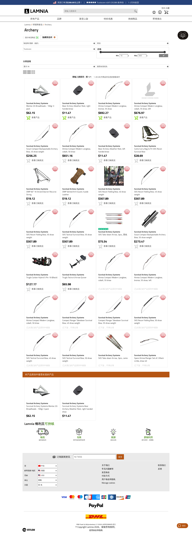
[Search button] (135, 11)
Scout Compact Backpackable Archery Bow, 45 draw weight (42, 150)
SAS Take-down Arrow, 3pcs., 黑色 (112, 234)
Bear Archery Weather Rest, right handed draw (76, 107)
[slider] (101, 52)
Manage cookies (108, 482)
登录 (163, 8)
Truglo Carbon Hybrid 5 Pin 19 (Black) (41, 277)
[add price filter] (163, 55)
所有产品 (34, 18)
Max (136, 55)
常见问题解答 (108, 468)
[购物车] (166, 12)
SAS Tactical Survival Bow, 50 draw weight (77, 359)
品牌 (59, 18)
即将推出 (157, 18)
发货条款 (106, 472)
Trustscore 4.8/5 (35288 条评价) (105, 2)
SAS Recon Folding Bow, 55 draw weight (40, 236)
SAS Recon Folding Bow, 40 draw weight (112, 193)
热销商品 (132, 18)
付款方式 (106, 475)
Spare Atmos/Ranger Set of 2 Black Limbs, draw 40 (149, 359)
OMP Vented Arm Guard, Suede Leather (75, 193)
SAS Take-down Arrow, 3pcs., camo (113, 358)
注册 (167, 8)
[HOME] (36, 11)
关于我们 (106, 465)
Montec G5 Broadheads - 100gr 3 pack (40, 107)
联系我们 (162, 465)
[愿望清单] (154, 12)
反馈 (160, 468)
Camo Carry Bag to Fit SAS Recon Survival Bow (148, 150)
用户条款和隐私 (108, 479)
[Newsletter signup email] (94, 456)
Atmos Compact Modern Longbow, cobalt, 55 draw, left (148, 107)
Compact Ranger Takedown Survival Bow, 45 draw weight (77, 322)
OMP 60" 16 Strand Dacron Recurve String (41, 193)
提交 (120, 456)
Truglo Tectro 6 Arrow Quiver (74, 277)
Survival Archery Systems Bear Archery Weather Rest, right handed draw (77, 409)
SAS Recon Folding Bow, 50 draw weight (148, 322)
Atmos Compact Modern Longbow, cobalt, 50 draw (76, 150)
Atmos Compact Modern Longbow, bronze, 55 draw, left (148, 279)
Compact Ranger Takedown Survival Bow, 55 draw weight (113, 322)
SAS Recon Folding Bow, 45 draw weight (148, 193)
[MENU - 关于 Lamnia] (160, 12)
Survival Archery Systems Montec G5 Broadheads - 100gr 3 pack (41, 407)
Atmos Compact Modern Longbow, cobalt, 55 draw (112, 279)
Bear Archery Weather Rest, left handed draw (111, 150)
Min (117, 55)
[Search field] (100, 11)
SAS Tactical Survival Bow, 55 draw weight (77, 236)
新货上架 (83, 18)
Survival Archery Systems (37, 103)
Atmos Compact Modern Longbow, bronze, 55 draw (112, 107)
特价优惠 (108, 18)
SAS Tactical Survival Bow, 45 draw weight (41, 359)
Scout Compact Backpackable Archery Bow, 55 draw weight (150, 236)
